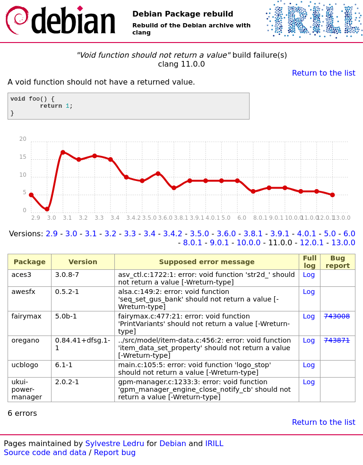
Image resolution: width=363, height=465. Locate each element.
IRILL (214, 447)
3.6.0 (226, 237)
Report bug (115, 456)
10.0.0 (249, 246)
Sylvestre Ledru (115, 447)
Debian (172, 447)
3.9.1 (280, 237)
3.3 (130, 237)
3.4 (150, 237)
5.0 (330, 237)
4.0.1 (306, 237)
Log (309, 279)
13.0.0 (343, 246)
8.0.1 (192, 246)
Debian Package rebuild (182, 13)
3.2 (110, 237)
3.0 (71, 237)
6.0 (349, 237)
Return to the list (323, 73)
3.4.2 (172, 237)
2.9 (52, 237)
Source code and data (45, 456)
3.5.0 (199, 237)
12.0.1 (312, 246)
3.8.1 (253, 237)
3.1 (90, 237)
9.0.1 (219, 246)
